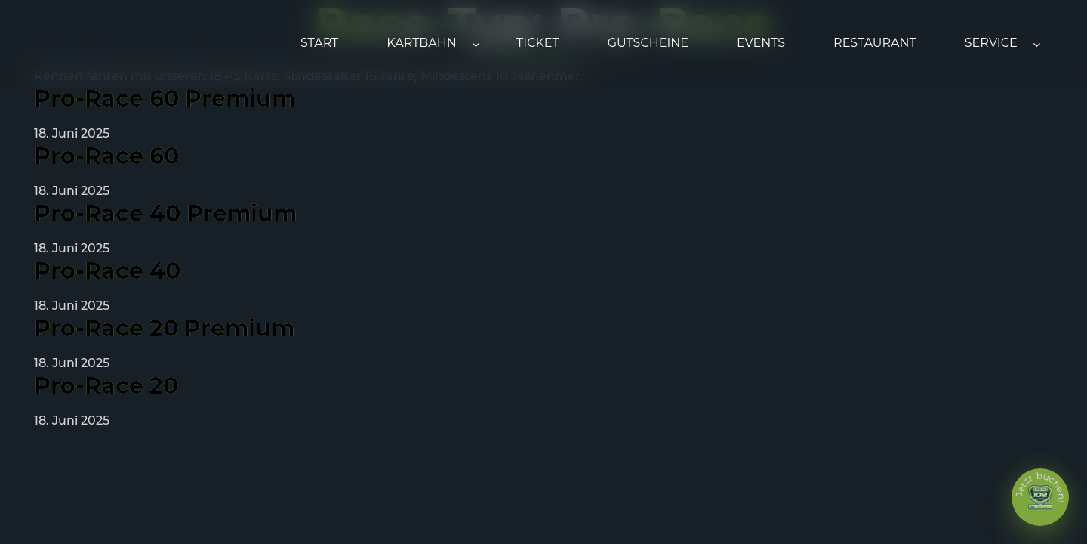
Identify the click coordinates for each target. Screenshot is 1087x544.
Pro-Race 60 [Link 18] (106, 156)
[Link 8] (537, 43)
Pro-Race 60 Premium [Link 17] (164, 99)
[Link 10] (761, 43)
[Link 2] (421, 43)
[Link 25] (1040, 497)
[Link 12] (991, 43)
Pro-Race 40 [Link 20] (107, 271)
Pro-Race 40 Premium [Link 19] (165, 213)
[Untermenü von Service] (1037, 44)
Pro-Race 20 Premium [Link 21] (164, 328)
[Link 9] (648, 43)
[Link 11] (874, 43)
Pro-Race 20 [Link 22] (106, 386)
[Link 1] (319, 43)
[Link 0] (110, 44)
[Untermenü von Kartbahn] (476, 44)
